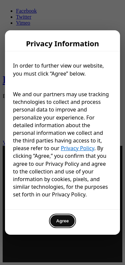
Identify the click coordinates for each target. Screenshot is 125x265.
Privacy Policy (77, 148)
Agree (62, 220)
